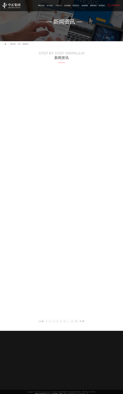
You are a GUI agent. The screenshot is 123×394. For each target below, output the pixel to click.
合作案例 (67, 5)
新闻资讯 (93, 5)
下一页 (82, 319)
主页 (19, 44)
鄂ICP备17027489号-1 (89, 390)
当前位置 (12, 44)
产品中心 (58, 5)
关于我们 (50, 5)
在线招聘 (84, 5)
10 (76, 319)
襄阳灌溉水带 (72, 391)
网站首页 (41, 5)
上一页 (41, 319)
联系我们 (102, 5)
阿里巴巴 (76, 5)
